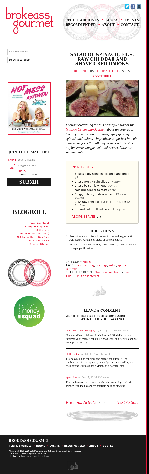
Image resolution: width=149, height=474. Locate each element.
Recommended (81, 25)
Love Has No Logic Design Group (35, 456)
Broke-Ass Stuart (39, 223)
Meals (87, 261)
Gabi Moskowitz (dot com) (34, 233)
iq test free (71, 377)
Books (111, 20)
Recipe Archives (82, 20)
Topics (20, 171)
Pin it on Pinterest (87, 275)
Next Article (127, 402)
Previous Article (81, 402)
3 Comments (102, 75)
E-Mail (13, 167)
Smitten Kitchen (39, 244)
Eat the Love (41, 230)
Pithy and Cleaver (39, 240)
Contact (130, 25)
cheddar (80, 265)
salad (112, 265)
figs (104, 265)
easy (91, 265)
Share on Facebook (107, 272)
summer (71, 268)
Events (131, 20)
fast (98, 265)
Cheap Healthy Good (37, 226)
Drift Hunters (73, 354)
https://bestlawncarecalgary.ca (82, 330)
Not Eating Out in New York (33, 237)
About (108, 25)
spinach (123, 265)
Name (12, 159)
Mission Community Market (85, 129)
